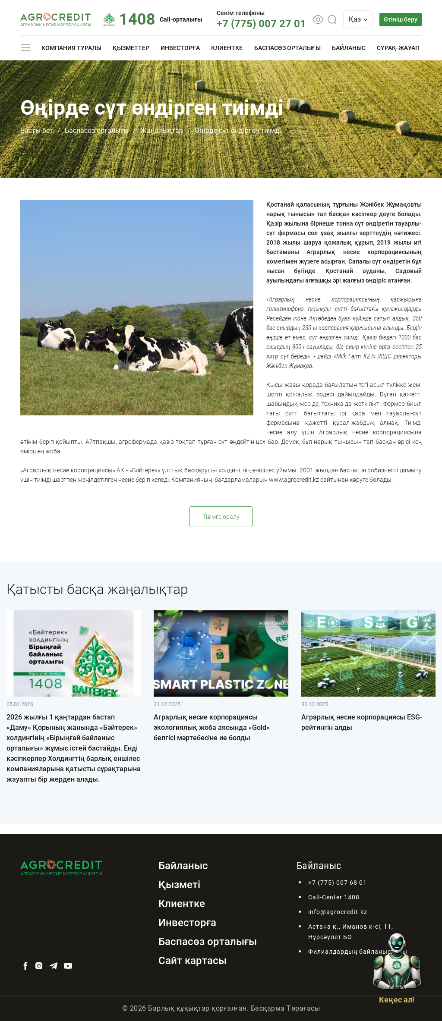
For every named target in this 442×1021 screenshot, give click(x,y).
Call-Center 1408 (334, 897)
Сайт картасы (192, 961)
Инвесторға (180, 47)
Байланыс (349, 47)
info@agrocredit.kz (337, 911)
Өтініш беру (400, 19)
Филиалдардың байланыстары (357, 951)
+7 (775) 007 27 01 (261, 24)
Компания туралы (71, 47)
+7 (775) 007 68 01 (337, 882)
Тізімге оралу (221, 516)
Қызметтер (131, 47)
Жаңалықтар (161, 130)
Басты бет (36, 130)
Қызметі (179, 885)
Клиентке (227, 47)
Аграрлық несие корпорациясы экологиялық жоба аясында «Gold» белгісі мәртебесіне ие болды (212, 727)
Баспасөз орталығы (287, 47)
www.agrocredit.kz (294, 479)
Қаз (358, 19)
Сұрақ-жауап (398, 47)
